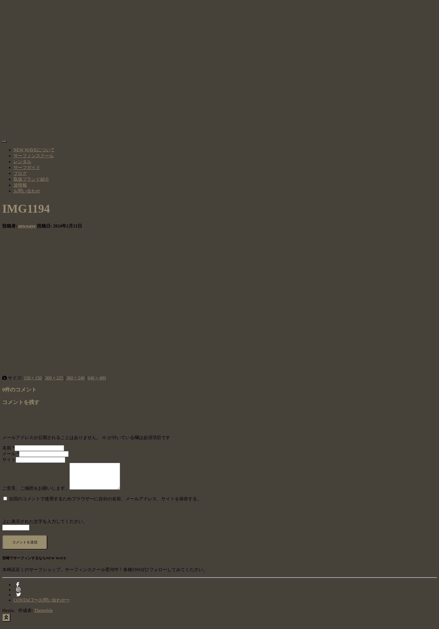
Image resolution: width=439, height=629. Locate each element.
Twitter (18, 601)
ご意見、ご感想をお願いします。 (35, 493)
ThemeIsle (43, 615)
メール (10, 453)
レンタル (22, 161)
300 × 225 (54, 377)
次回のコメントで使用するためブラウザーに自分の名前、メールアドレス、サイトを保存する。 (105, 503)
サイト (9, 459)
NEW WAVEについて (34, 149)
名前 (8, 447)
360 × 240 (75, 377)
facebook (17, 591)
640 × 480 (97, 377)
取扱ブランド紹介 (31, 179)
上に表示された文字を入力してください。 (44, 526)
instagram (18, 596)
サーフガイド (26, 167)
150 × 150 (33, 377)
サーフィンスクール (33, 155)
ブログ (20, 173)
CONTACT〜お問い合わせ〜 (41, 605)
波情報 (20, 185)
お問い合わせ (26, 191)
